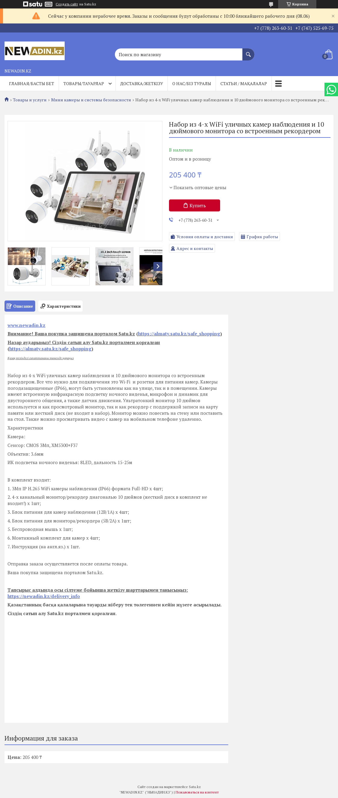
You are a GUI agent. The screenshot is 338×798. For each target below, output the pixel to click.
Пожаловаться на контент (197, 792)
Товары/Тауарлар (83, 83)
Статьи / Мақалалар (243, 83)
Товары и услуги (30, 100)
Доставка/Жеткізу (141, 83)
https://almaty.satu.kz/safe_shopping (179, 334)
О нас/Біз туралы (191, 83)
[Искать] (248, 51)
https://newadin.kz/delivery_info (44, 596)
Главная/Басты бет (31, 83)
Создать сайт (67, 4)
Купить (197, 205)
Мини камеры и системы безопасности (91, 100)
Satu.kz (195, 786)
